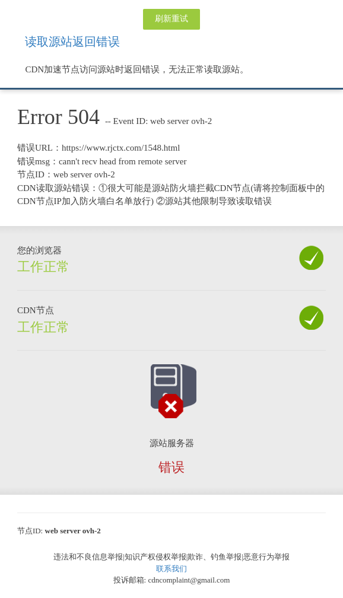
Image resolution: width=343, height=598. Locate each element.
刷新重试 (171, 18)
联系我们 (171, 568)
